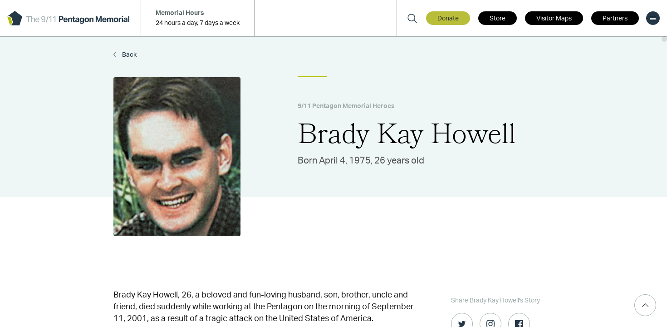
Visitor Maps (554, 18)
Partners (615, 18)
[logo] (68, 18)
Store (497, 18)
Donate (448, 18)
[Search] (412, 18)
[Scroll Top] (645, 305)
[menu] (653, 18)
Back (129, 55)
